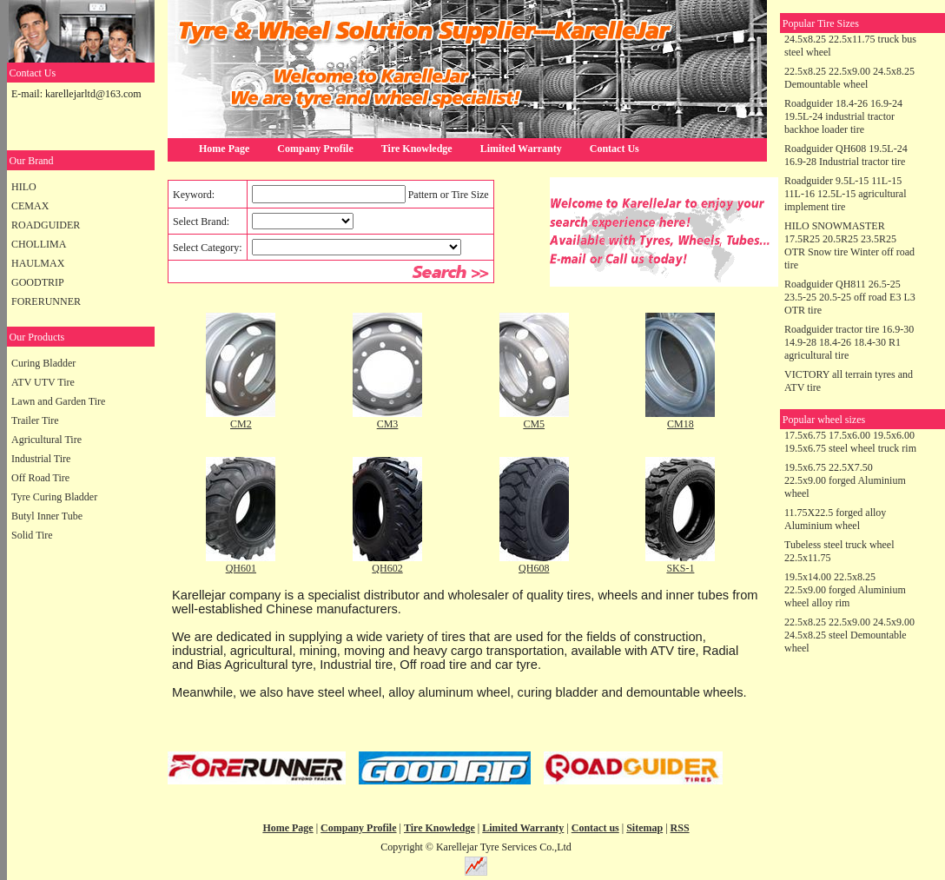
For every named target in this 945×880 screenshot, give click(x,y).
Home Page (224, 148)
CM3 (388, 424)
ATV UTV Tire (43, 382)
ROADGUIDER (45, 225)
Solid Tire (32, 535)
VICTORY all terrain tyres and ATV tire (848, 381)
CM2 (241, 424)
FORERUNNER (46, 301)
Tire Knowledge (417, 148)
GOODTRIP (37, 282)
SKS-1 (680, 568)
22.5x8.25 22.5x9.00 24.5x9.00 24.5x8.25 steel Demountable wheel (849, 635)
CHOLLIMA (38, 244)
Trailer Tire (35, 420)
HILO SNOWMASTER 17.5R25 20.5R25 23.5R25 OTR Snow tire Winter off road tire (849, 245)
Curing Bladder (43, 363)
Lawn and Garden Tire (58, 401)
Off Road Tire (40, 478)
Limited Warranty (521, 148)
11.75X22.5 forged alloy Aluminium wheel (835, 519)
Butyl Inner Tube (47, 516)
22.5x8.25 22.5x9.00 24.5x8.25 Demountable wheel (849, 77)
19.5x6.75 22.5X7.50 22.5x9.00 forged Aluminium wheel (845, 480)
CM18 (680, 424)
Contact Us (614, 148)
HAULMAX (37, 263)
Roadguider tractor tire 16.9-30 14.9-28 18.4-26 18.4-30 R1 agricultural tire (849, 342)
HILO (23, 187)
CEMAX (30, 206)
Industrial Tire (40, 459)
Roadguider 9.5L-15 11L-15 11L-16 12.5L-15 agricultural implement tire (845, 194)
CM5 (534, 424)
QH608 (534, 568)
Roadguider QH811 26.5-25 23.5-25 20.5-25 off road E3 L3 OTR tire (849, 297)
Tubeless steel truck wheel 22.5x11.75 (839, 551)
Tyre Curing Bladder (54, 497)
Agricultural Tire (46, 439)
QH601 (241, 568)
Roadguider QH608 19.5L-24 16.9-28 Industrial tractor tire (846, 155)
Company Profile (315, 148)
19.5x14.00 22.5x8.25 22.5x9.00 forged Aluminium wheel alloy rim (845, 590)
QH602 (387, 568)
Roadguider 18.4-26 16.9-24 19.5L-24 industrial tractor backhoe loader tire (843, 116)
